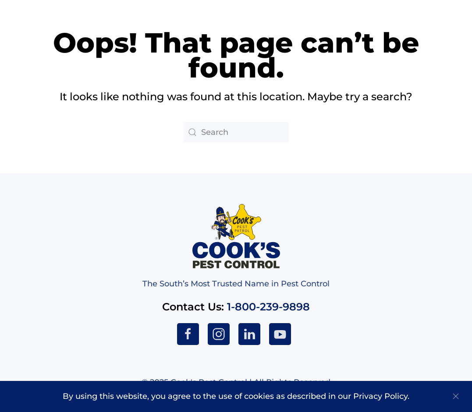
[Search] (236, 132)
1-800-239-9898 (268, 306)
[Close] (456, 396)
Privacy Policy (380, 396)
